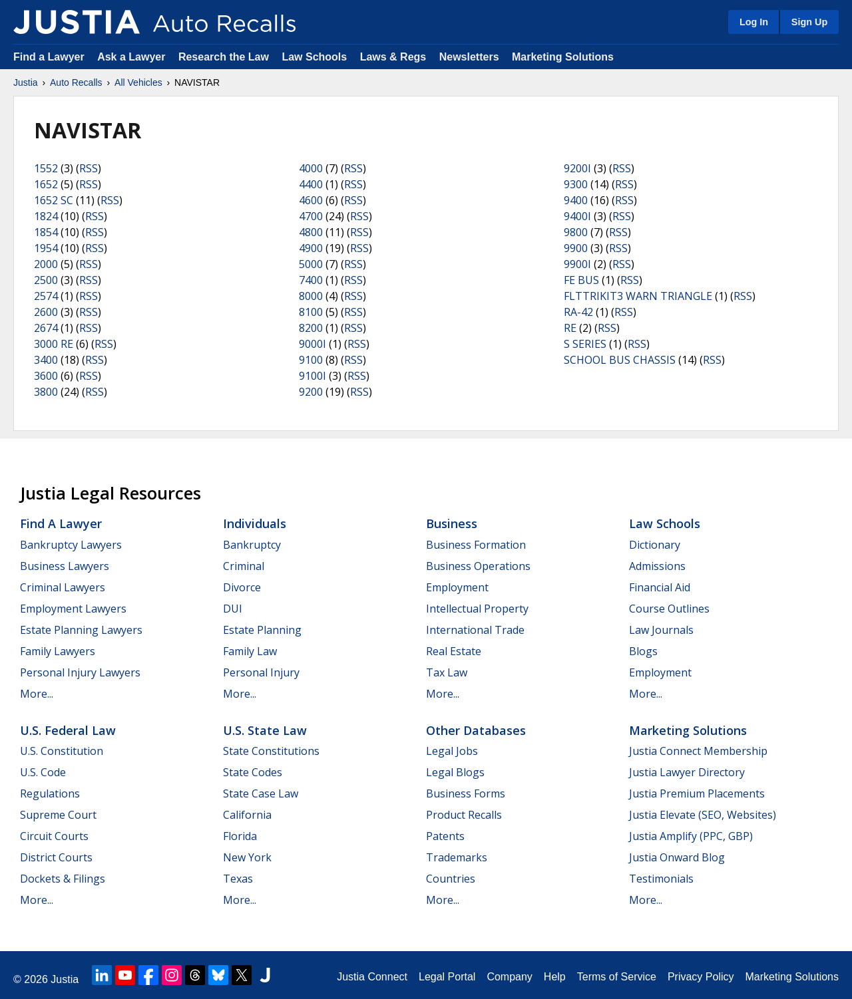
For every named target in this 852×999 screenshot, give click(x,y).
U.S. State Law (265, 730)
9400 (576, 200)
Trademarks (456, 857)
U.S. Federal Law (68, 730)
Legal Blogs (455, 772)
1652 (46, 184)
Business (451, 523)
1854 (46, 232)
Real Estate (453, 651)
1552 (46, 168)
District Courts (56, 857)
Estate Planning (262, 630)
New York (247, 857)
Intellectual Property (477, 608)
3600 (46, 375)
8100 (311, 312)
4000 (311, 168)
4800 (311, 232)
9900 (576, 248)
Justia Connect (372, 976)
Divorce (242, 587)
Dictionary (654, 544)
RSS (88, 168)
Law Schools (314, 57)
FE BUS (581, 280)
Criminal (243, 566)
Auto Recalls (76, 82)
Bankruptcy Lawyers (71, 544)
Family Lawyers (57, 651)
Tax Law (446, 672)
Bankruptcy (252, 544)
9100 (311, 360)
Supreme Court (58, 814)
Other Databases (476, 730)
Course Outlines (669, 608)
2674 (46, 328)
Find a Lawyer (49, 57)
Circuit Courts (54, 836)
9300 (576, 184)
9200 (311, 391)
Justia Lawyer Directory (687, 772)
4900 (311, 248)
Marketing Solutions (563, 57)
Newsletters (469, 57)
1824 (46, 216)
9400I (577, 216)
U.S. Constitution (61, 751)
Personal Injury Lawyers (80, 672)
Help (555, 976)
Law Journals (661, 630)
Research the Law (223, 57)
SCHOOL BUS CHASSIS (620, 360)
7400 (311, 280)
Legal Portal (447, 976)
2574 (46, 296)
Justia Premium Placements (697, 793)
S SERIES (585, 344)
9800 (576, 232)
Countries (450, 878)
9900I (577, 264)
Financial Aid (659, 587)
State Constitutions (271, 751)
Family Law (250, 651)
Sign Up (809, 22)
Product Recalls (464, 814)
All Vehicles (138, 82)
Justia (25, 82)
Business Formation (476, 544)
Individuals (254, 523)
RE (570, 328)
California (247, 814)
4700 (311, 216)
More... (36, 693)
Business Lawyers (64, 566)
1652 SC (53, 200)
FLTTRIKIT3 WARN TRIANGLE (638, 296)
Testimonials (661, 878)
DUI (232, 608)
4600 (311, 200)
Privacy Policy (701, 976)
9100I (312, 375)
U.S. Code (43, 772)
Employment (457, 587)
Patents (445, 836)
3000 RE (53, 344)
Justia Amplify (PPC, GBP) (691, 836)
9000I (312, 344)
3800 (46, 391)
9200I (577, 168)
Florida (240, 836)
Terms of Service (616, 976)
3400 (46, 360)
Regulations (50, 793)
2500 (46, 280)
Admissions (657, 566)
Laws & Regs (393, 57)
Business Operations (478, 566)
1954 (46, 248)
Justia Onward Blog (677, 857)
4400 (311, 184)
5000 (311, 264)
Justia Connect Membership (698, 751)
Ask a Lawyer (132, 57)
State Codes (252, 772)
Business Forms (465, 793)
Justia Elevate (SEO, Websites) (702, 814)
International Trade (475, 630)
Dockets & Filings (62, 878)
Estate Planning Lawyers (81, 630)
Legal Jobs (452, 751)
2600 (46, 312)
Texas (238, 878)
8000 (311, 296)
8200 (311, 328)
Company (509, 976)
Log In (754, 22)
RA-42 (578, 312)
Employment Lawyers (73, 608)
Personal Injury (261, 672)
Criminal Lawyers (62, 587)
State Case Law (260, 793)
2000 (46, 264)
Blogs (643, 651)
